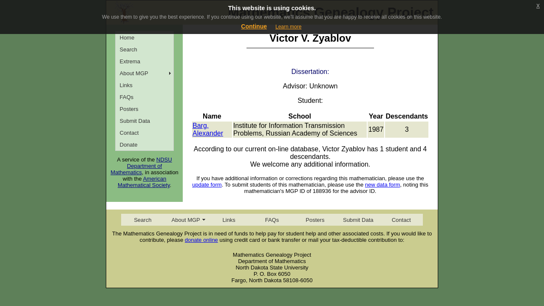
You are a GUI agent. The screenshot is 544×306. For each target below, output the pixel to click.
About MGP (134, 73)
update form (206, 184)
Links (126, 85)
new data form (382, 184)
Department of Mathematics (136, 169)
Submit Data (135, 121)
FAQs (127, 97)
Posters (129, 109)
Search (128, 49)
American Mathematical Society (144, 182)
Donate (129, 145)
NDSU (164, 159)
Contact (129, 133)
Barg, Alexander (208, 129)
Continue (254, 26)
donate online (201, 240)
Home (127, 37)
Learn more (288, 27)
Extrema (130, 61)
